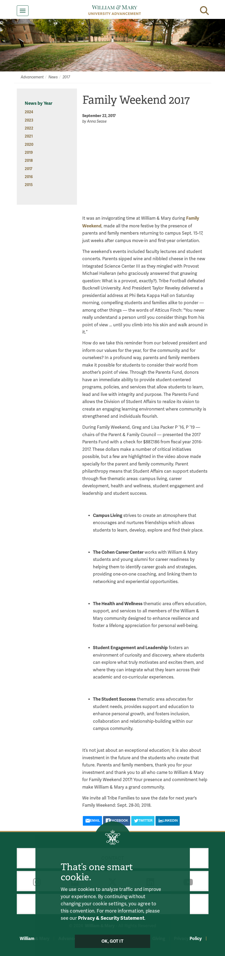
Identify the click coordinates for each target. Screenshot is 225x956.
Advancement (32, 77)
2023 (29, 120)
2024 (29, 112)
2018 (29, 160)
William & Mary (35, 938)
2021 (29, 136)
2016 (29, 177)
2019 (29, 152)
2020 (29, 144)
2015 (29, 185)
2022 (29, 128)
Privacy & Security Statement (111, 918)
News (53, 77)
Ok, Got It (112, 941)
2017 (66, 77)
